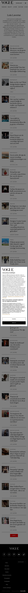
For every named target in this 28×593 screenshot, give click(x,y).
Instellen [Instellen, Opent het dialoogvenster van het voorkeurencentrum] (14, 318)
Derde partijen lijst (6, 314)
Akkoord (14, 322)
